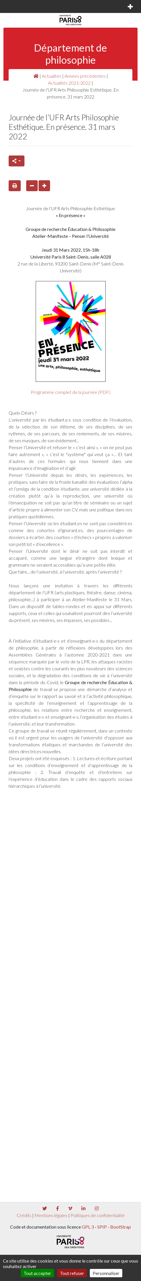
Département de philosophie (70, 53)
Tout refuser (72, 1273)
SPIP (102, 1226)
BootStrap (120, 1226)
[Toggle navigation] (13, 6)
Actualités (51, 76)
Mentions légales (51, 1215)
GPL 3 (88, 1226)
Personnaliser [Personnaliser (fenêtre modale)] (106, 1273)
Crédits (24, 1215)
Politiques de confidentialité (97, 1215)
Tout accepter (37, 1273)
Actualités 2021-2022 (69, 83)
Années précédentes (85, 76)
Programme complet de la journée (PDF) (70, 392)
